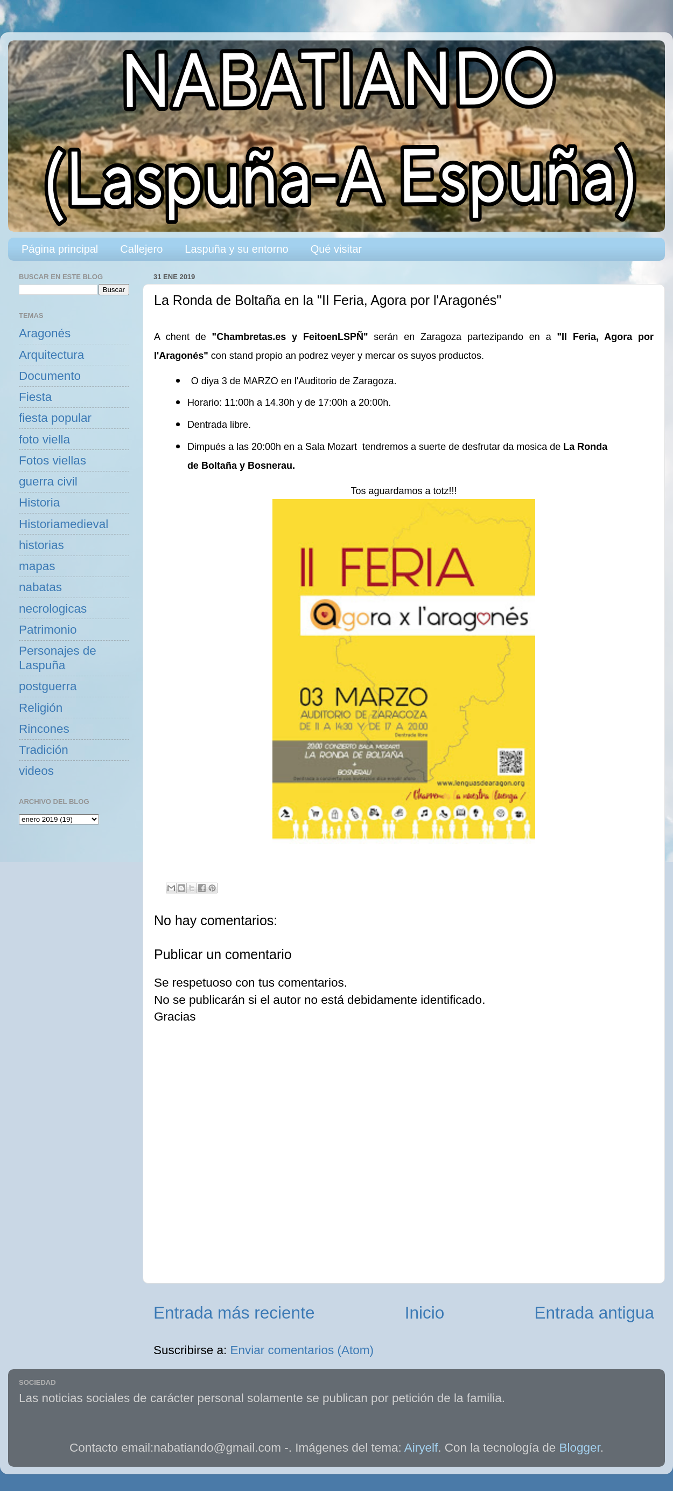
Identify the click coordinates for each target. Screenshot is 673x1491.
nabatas (40, 587)
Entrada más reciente (233, 1312)
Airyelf (421, 1447)
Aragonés (45, 333)
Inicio (425, 1312)
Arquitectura (51, 355)
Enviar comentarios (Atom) (302, 1350)
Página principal (60, 249)
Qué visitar (336, 249)
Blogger (579, 1447)
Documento (50, 376)
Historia (39, 502)
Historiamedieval (63, 524)
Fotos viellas (52, 460)
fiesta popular (55, 418)
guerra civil (48, 481)
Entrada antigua (594, 1312)
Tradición (43, 750)
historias (41, 545)
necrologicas (53, 608)
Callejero (141, 249)
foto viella (44, 439)
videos (36, 771)
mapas (37, 566)
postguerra (48, 686)
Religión (40, 708)
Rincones (44, 729)
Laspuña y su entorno (236, 249)
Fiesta (35, 397)
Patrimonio (48, 629)
